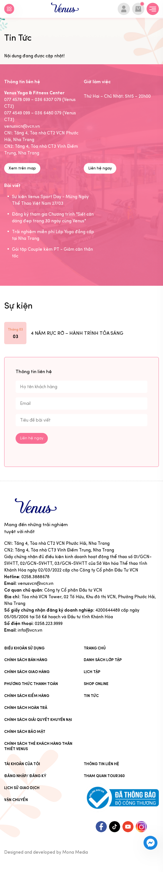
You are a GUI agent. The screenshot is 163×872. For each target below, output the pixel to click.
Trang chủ (95, 648)
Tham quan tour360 (104, 776)
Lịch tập (92, 671)
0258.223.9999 (49, 623)
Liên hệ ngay (100, 168)
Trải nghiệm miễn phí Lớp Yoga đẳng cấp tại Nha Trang (53, 235)
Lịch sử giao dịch (21, 787)
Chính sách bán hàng (25, 659)
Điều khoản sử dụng (24, 648)
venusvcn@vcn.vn (35, 583)
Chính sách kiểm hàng (26, 695)
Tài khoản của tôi (22, 764)
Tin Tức (91, 695)
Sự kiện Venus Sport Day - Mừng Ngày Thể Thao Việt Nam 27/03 (50, 200)
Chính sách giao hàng (27, 671)
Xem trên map (22, 168)
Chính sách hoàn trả (25, 707)
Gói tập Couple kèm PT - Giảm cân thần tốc (52, 252)
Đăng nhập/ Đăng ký (25, 776)
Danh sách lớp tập (103, 659)
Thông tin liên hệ (101, 764)
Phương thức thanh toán (31, 683)
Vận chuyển (16, 799)
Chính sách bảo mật (24, 731)
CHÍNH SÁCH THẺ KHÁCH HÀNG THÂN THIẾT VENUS (38, 746)
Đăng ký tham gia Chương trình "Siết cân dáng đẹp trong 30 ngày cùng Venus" (53, 217)
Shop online (96, 683)
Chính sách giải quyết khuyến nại (38, 719)
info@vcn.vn (30, 630)
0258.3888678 (35, 577)
